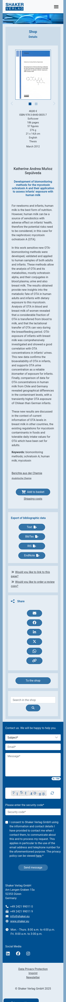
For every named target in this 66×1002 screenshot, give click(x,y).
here (39, 855)
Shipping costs (33, 498)
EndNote (31, 555)
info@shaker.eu (20, 916)
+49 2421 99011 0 (21, 906)
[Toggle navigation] (56, 7)
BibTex (31, 536)
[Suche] (33, 708)
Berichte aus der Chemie (27, 473)
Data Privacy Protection (33, 969)
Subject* (13, 737)
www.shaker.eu (19, 921)
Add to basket (33, 492)
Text (32, 527)
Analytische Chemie (21, 478)
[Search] (33, 700)
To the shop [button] (33, 680)
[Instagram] (28, 953)
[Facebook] (18, 953)
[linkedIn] (8, 953)
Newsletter (33, 977)
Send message (33, 867)
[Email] (33, 746)
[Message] (33, 764)
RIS (31, 546)
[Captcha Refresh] (52, 793)
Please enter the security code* (24, 805)
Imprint (33, 973)
